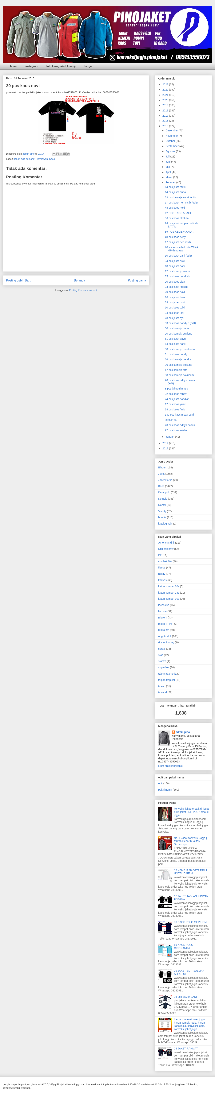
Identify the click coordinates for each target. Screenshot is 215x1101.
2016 (165, 120)
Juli (167, 156)
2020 (165, 100)
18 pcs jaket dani (175, 266)
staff (160, 655)
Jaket (161, 473)
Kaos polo (164, 492)
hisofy (161, 573)
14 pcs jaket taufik (175, 186)
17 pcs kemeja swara (177, 271)
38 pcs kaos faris (175, 409)
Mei (167, 166)
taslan (161, 686)
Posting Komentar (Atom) (83, 290)
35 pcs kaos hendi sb (177, 276)
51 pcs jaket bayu (175, 338)
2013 (165, 448)
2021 (165, 94)
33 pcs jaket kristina (176, 286)
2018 (165, 110)
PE (160, 555)
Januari (170, 436)
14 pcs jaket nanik (175, 343)
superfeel (163, 667)
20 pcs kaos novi (175, 291)
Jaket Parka (165, 480)
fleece (161, 567)
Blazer (162, 467)
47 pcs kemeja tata (176, 369)
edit (160, 783)
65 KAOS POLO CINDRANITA (183, 946)
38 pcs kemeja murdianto (180, 349)
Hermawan (42, 158)
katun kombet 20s (168, 586)
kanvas (162, 580)
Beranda (79, 280)
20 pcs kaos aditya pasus (180, 425)
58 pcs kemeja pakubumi (179, 375)
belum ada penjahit (24, 158)
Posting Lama (137, 280)
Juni (168, 161)
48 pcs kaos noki (175, 207)
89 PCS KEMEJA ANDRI (179, 231)
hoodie (162, 517)
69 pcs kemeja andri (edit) (180, 197)
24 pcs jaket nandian (177, 399)
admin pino (183, 732)
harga (88, 66)
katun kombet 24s (168, 592)
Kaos (52, 158)
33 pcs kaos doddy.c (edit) (180, 323)
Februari (170, 182)
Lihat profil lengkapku (170, 765)
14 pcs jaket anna (175, 192)
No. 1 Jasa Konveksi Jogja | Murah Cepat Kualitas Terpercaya (190, 841)
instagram (31, 66)
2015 (165, 126)
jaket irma (171, 419)
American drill (166, 542)
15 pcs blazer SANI (185, 996)
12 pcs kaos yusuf (175, 404)
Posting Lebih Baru (18, 280)
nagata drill (164, 636)
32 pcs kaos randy (176, 393)
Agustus (170, 151)
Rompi (162, 504)
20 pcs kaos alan (175, 281)
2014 (165, 443)
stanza (162, 661)
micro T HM (165, 623)
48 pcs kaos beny (175, 236)
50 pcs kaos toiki (175, 307)
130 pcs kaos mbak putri (179, 414)
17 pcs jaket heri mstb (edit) (181, 202)
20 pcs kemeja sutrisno (178, 333)
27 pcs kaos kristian (176, 430)
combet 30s (165, 561)
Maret (169, 177)
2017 (165, 115)
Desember (171, 130)
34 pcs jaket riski (175, 260)
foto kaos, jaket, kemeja (61, 66)
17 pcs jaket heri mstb (178, 242)
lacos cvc (163, 605)
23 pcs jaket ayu (174, 318)
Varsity (162, 511)
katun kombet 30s (168, 598)
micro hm (163, 629)
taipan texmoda (167, 673)
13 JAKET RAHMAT (186, 1048)
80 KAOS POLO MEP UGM (190, 922)
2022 (165, 89)
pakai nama (165, 789)
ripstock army (166, 642)
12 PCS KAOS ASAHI (178, 213)
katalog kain (165, 523)
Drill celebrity (165, 548)
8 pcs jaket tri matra (176, 388)
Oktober (170, 140)
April (168, 172)
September (172, 146)
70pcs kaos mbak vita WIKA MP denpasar (181, 249)
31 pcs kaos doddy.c (177, 354)
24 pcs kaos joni (174, 312)
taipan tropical (166, 679)
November (171, 135)
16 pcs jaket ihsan (175, 297)
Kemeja (162, 498)
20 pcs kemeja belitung (178, 364)
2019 (165, 105)
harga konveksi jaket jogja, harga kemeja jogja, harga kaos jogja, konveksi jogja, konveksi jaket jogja (189, 1024)
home (13, 66)
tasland (162, 692)
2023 (165, 84)
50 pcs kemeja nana (177, 328)
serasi (161, 648)
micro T (162, 617)
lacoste (162, 611)
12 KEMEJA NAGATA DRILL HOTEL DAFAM (191, 872)
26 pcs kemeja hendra (178, 359)
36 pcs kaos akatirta (177, 218)
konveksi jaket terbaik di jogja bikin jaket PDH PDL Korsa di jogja (191, 812)
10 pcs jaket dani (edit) (178, 255)
